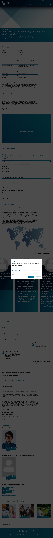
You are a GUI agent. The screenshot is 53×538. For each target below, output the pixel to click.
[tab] (15, 270)
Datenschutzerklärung (19, 265)
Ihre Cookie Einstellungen (18, 261)
